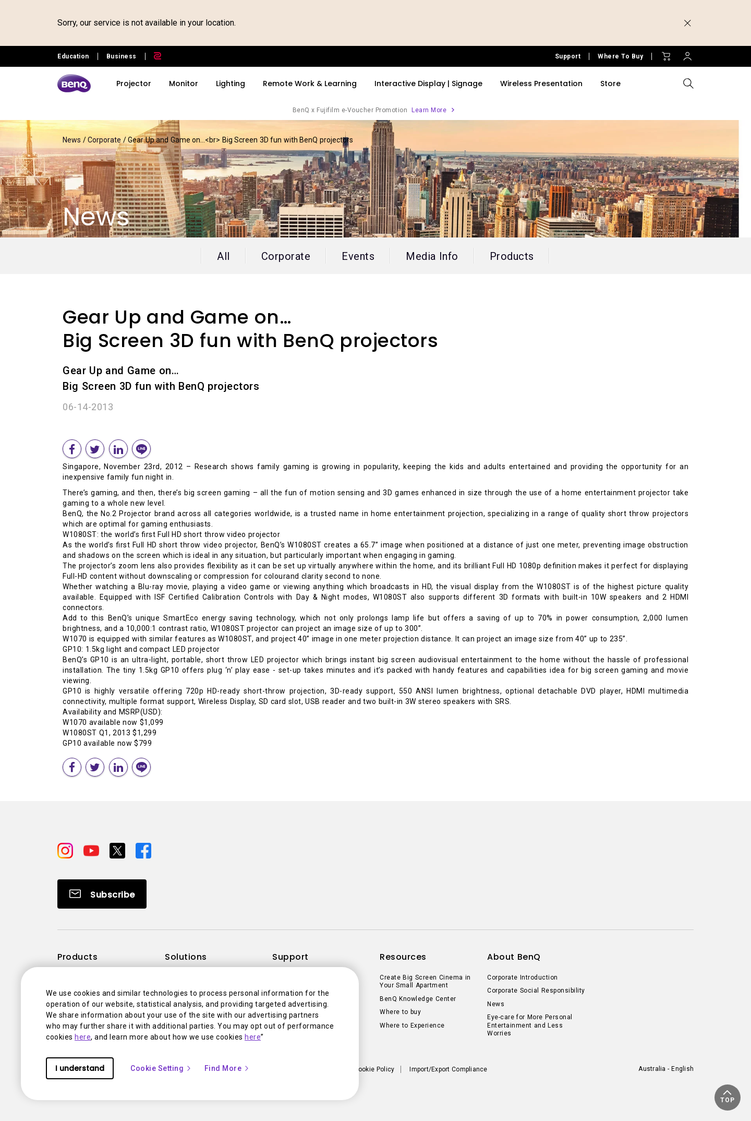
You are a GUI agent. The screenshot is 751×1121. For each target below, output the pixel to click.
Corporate (105, 140)
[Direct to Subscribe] (102, 894)
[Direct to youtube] (92, 849)
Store (610, 83)
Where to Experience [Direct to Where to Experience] (412, 1025)
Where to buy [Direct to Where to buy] (400, 1012)
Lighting (230, 83)
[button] (727, 1097)
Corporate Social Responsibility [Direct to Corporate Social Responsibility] (536, 990)
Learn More (428, 110)
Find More (227, 1068)
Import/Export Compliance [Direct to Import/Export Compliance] (448, 1069)
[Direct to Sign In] (687, 53)
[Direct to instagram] (66, 849)
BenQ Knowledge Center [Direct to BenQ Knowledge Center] (418, 999)
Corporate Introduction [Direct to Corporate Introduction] (522, 977)
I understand (79, 1068)
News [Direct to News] (495, 1004)
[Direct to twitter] (118, 849)
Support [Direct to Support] (568, 56)
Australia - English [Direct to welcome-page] (666, 1068)
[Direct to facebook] (143, 849)
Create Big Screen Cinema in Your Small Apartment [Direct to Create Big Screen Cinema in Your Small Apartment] (425, 981)
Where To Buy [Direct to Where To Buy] (620, 56)
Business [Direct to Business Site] (121, 56)
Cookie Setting (161, 1068)
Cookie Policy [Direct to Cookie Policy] (374, 1069)
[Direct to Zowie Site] (153, 56)
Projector (133, 83)
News (73, 140)
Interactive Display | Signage (428, 83)
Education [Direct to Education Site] (73, 56)
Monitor (183, 83)
